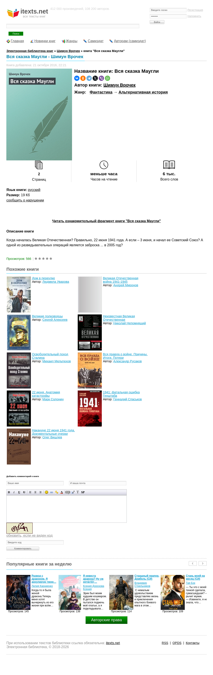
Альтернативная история (143, 92)
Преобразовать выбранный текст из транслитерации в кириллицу (77, 492)
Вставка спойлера (82, 492)
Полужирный (9, 492)
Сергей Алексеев (55, 319)
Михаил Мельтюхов (56, 361)
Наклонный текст (14, 492)
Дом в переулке (43, 278)
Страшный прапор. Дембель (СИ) (146, 577)
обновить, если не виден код (29, 535)
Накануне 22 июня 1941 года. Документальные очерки (53, 432)
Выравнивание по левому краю (30, 492)
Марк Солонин (53, 399)
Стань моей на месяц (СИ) (195, 577)
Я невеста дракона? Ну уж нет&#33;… (93, 578)
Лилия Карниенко (42, 586)
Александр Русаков (127, 361)
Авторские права (106, 620)
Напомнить (194, 16)
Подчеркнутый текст (19, 492)
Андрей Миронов (125, 285)
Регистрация (195, 10)
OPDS (177, 643)
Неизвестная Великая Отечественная (119, 317)
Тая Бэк (190, 583)
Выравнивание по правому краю (40, 492)
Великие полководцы (47, 316)
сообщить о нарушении (25, 200)
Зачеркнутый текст (24, 492)
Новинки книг (45, 41)
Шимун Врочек (119, 85)
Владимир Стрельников (142, 584)
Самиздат (96, 41)
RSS (165, 643)
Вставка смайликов (46, 492)
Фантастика (101, 92)
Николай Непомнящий (129, 323)
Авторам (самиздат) (130, 41)
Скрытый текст (67, 492)
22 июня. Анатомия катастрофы (46, 393)
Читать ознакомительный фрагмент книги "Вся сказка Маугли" (106, 221)
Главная (17, 41)
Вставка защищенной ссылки (56, 492)
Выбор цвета (61, 492)
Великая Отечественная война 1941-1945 (120, 279)
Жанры (71, 41)
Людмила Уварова (55, 281)
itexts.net (113, 643)
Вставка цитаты (72, 492)
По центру (35, 492)
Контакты (192, 643)
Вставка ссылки (51, 492)
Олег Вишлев (52, 437)
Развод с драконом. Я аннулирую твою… (44, 578)
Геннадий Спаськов (127, 399)
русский (34, 190)
